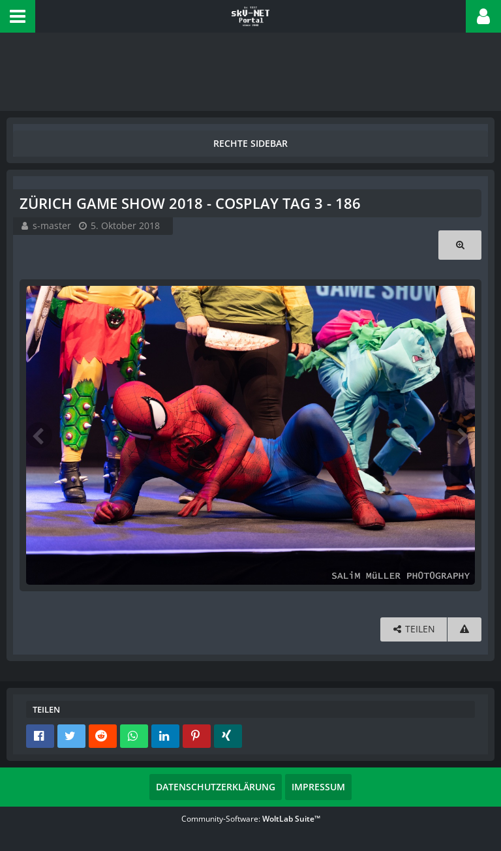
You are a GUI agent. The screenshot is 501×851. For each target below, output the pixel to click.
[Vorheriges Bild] (39, 435)
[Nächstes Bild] (462, 435)
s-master (52, 225)
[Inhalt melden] (464, 629)
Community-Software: (250, 818)
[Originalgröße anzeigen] (459, 245)
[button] (17, 16)
